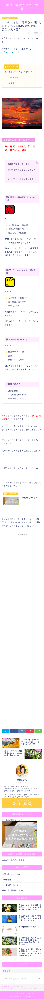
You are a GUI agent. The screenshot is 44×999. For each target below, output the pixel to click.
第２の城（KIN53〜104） (10, 18)
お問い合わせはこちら (11, 874)
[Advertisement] (22, 606)
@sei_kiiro (8, 52)
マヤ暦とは (6, 880)
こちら (4, 860)
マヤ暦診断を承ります (11, 885)
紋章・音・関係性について (12, 890)
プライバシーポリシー (17, 993)
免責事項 (30, 993)
